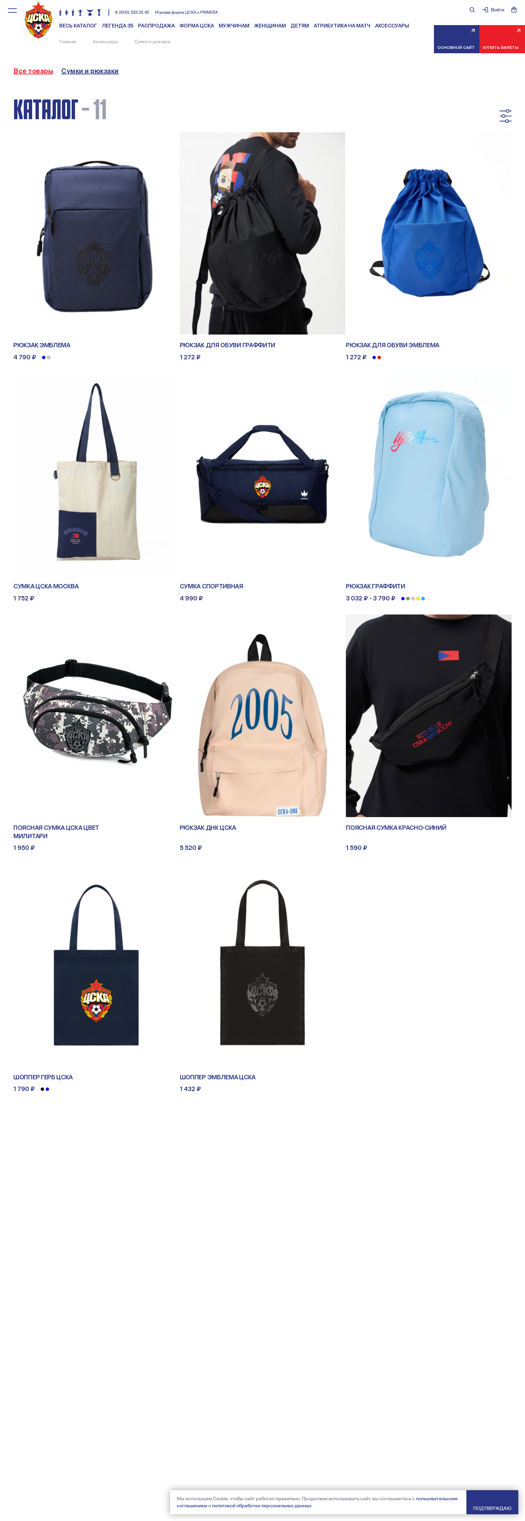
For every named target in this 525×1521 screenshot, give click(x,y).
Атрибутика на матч (342, 26)
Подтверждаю (492, 1508)
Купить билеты (501, 47)
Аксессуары (392, 26)
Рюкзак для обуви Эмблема (392, 345)
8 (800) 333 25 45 (132, 12)
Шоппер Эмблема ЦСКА (217, 1077)
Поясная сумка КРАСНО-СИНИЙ (396, 827)
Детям (300, 26)
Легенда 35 (117, 26)
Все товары (33, 71)
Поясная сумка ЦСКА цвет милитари (56, 832)
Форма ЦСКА (196, 26)
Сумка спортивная (211, 586)
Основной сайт (456, 47)
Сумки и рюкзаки (90, 71)
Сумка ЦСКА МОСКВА (46, 586)
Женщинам (270, 26)
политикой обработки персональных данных (261, 1505)
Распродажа (156, 26)
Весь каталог (78, 26)
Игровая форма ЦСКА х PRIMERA (186, 12)
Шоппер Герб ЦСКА (43, 1077)
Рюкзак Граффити (375, 586)
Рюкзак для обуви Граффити (228, 345)
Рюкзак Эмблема (41, 345)
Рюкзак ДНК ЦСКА (208, 827)
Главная (67, 41)
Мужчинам (234, 26)
